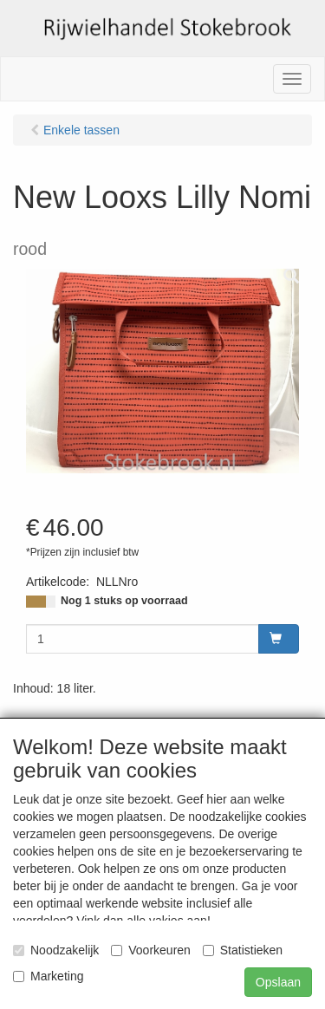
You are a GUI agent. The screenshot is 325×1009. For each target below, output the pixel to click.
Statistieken (243, 950)
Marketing (48, 976)
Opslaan (278, 982)
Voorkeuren (151, 950)
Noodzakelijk (56, 950)
